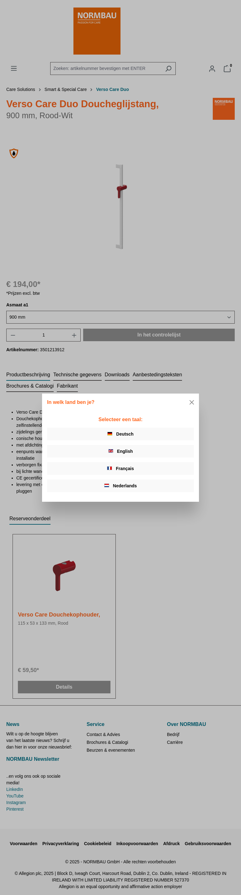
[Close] (191, 402)
